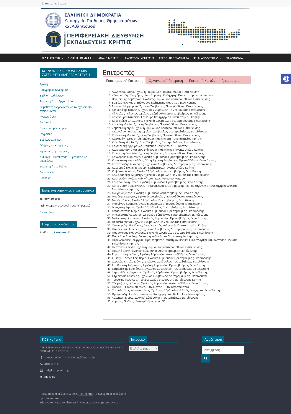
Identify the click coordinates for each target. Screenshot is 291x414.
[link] (286, 79)
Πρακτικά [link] (45, 178)
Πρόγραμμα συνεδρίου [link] (54, 90)
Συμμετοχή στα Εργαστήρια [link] (56, 101)
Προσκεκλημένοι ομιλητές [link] (55, 128)
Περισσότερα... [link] (48, 212)
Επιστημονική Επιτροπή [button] (124, 80)
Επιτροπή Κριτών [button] (202, 80)
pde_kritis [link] (47, 376)
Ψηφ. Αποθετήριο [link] (205, 58)
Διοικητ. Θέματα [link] (79, 58)
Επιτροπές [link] (46, 122)
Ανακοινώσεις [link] (108, 58)
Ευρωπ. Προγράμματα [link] (174, 58)
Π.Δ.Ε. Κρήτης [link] (51, 58)
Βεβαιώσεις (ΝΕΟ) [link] (51, 139)
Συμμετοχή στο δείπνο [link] (54, 166)
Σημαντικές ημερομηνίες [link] (54, 151)
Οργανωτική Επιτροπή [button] (166, 80)
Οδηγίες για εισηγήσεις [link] (54, 145)
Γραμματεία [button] (231, 80)
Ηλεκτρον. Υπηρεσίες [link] (140, 58)
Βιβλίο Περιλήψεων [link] (52, 95)
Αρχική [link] (44, 84)
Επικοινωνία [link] (234, 58)
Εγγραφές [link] (46, 134)
